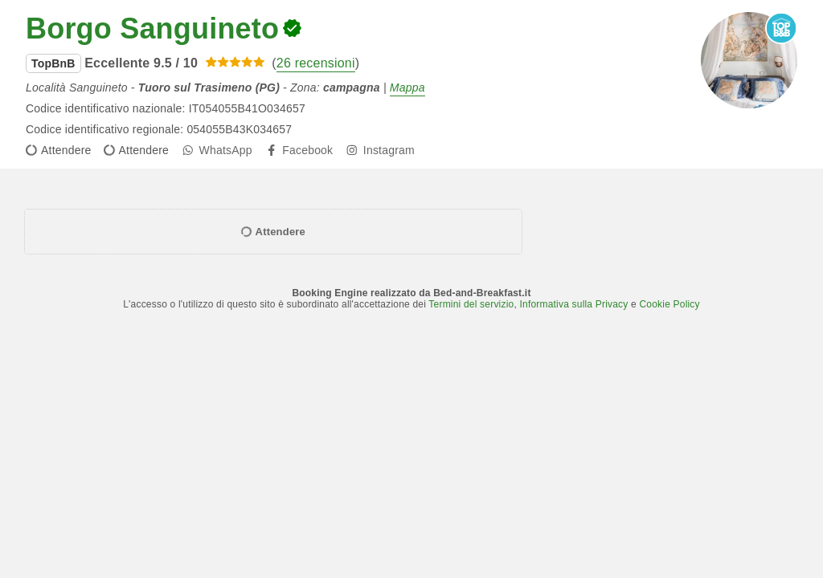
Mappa (407, 87)
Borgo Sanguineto (152, 28)
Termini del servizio (471, 304)
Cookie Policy (669, 304)
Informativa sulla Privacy (573, 304)
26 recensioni (315, 63)
